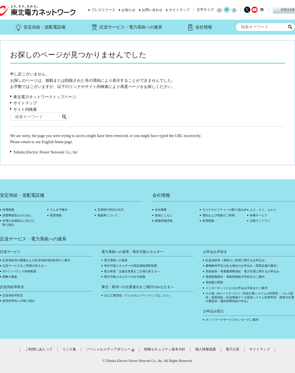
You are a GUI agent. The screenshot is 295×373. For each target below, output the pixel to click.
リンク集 (69, 349)
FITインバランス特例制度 (19, 271)
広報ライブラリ (260, 220)
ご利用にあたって (39, 349)
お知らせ (128, 10)
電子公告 (232, 349)
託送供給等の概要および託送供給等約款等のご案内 (36, 260)
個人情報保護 (205, 349)
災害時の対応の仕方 (110, 209)
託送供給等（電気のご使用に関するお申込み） (236, 260)
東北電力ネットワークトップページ (44, 97)
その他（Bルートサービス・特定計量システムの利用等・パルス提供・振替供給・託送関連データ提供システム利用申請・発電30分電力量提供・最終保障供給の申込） (250, 297)
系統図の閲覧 (214, 282)
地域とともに (164, 215)
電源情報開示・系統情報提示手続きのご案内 (235, 276)
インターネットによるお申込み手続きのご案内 (236, 288)
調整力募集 (9, 276)
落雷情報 (56, 215)
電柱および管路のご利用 (218, 215)
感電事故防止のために (17, 215)
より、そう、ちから (263, 209)
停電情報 (8, 209)
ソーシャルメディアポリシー (108, 349)
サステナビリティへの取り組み (223, 209)
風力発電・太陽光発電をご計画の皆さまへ (132, 271)
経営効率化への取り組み (18, 301)
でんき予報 (57, 209)
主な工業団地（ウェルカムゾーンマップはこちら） (138, 295)
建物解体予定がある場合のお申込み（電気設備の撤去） (242, 265)
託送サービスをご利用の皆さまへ (24, 265)
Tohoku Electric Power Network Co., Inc (45, 152)
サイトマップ (179, 10)
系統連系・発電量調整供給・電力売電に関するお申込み (242, 271)
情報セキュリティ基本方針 (164, 349)
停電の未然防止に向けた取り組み (18, 222)
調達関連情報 (164, 220)
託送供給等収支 (12, 295)
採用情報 (208, 220)
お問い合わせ (152, 10)
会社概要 (161, 209)
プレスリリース (103, 10)
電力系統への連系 (116, 260)
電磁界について (107, 215)
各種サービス (258, 215)
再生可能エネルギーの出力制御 (124, 276)
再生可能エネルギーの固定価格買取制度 (130, 265)
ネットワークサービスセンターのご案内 (232, 319)
